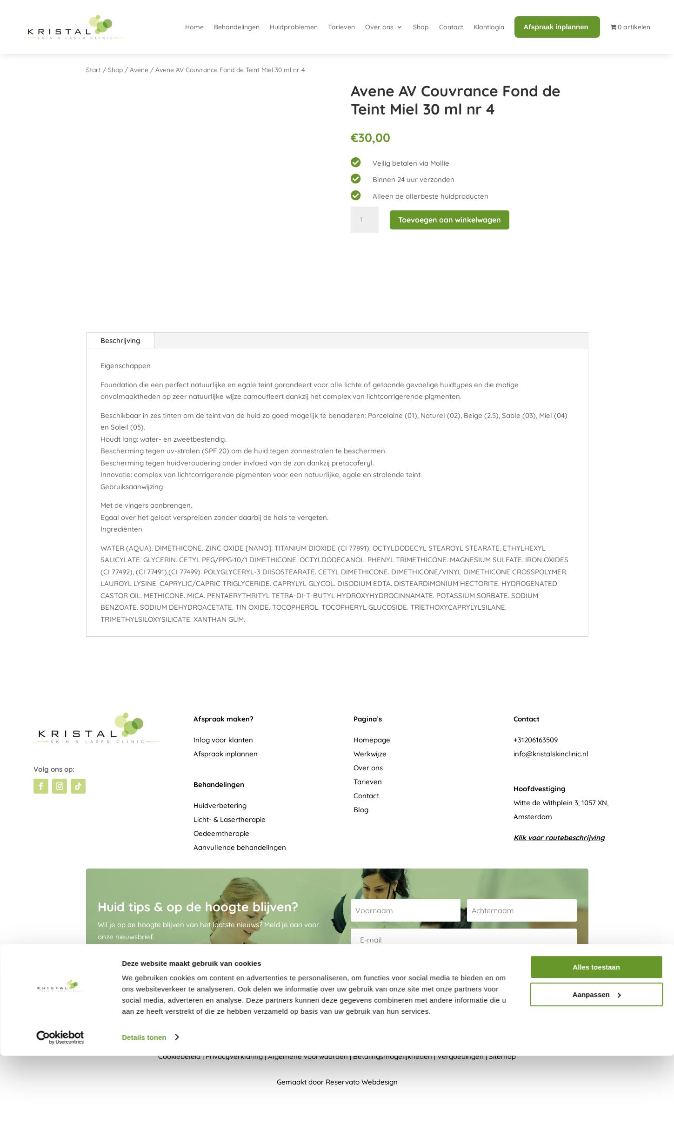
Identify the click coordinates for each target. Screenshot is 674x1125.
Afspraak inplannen (226, 753)
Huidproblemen (294, 27)
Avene (139, 70)
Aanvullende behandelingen (240, 847)
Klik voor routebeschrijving (559, 837)
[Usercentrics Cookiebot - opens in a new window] (60, 1107)
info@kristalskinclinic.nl (551, 753)
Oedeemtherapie (221, 833)
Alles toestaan (596, 1037)
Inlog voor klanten (223, 739)
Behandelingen (237, 27)
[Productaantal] (365, 220)
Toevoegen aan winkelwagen (449, 219)
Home (194, 27)
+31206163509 (536, 739)
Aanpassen (597, 1064)
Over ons (379, 27)
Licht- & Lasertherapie (230, 819)
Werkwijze (370, 753)
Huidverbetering (220, 805)
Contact (451, 27)
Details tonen (144, 1107)
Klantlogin (489, 27)
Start (93, 70)
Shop (421, 27)
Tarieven (341, 27)
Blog (361, 809)
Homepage (372, 739)
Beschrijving (120, 340)
